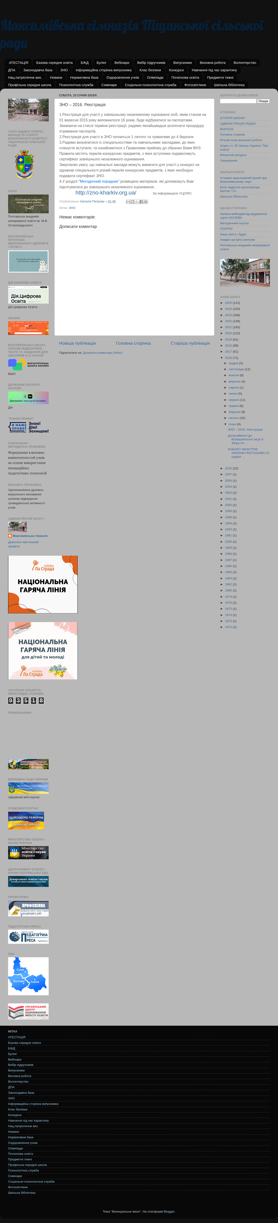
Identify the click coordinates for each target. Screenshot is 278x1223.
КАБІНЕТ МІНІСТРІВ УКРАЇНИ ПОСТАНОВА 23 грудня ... (248, 453)
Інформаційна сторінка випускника (104, 70)
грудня (234, 363)
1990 (229, 541)
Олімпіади (155, 77)
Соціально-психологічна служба (150, 85)
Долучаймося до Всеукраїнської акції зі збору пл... (245, 439)
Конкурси (176, 70)
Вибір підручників (151, 63)
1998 (229, 517)
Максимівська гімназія (30, 536)
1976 (229, 602)
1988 (229, 553)
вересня (235, 381)
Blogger (169, 1211)
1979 (229, 596)
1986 (229, 566)
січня (233, 424)
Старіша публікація (190, 343)
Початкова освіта (185, 77)
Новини (56, 77)
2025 (229, 303)
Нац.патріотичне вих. (25, 77)
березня (235, 412)
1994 (229, 523)
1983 (229, 578)
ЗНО (64, 70)
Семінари (109, 85)
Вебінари (121, 63)
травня (234, 406)
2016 (229, 358)
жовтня (234, 375)
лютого (234, 418)
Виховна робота (213, 63)
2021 (229, 327)
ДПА (11, 70)
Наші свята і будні (233, 234)
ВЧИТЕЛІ (226, 129)
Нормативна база (84, 77)
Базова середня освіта (54, 63)
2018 (229, 345)
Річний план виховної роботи (241, 140)
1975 (229, 608)
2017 (229, 351)
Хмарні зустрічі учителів (237, 239)
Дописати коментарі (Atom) (102, 352)
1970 (229, 627)
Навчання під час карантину (214, 70)
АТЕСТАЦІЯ (18, 63)
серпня (234, 387)
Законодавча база (37, 70)
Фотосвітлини (195, 85)
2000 (229, 505)
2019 (229, 339)
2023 (229, 315)
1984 (229, 572)
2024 (229, 309)
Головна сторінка (133, 343)
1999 (229, 511)
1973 (229, 621)
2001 (229, 499)
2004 (229, 486)
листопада (237, 369)
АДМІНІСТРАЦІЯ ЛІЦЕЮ (238, 123)
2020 (229, 333)
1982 (229, 584)
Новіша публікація (77, 343)
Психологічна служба (76, 85)
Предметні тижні (220, 77)
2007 (229, 474)
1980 (229, 590)
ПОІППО (226, 228)
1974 (229, 615)
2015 (229, 468)
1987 (229, 560)
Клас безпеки (150, 70)
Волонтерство (245, 63)
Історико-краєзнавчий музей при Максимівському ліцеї (243, 179)
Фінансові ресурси (233, 155)
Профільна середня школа (29, 85)
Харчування (228, 160)
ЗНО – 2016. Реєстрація (245, 429)
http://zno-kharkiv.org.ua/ (106, 192)
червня (234, 400)
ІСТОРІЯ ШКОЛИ (232, 118)
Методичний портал (234, 223)
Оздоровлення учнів (122, 77)
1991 (229, 535)
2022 (229, 321)
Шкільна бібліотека (229, 85)
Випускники (182, 63)
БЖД (84, 63)
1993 (229, 529)
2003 (229, 492)
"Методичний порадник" (99, 181)
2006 (229, 480)
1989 (229, 547)
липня (233, 393)
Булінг (102, 63)
